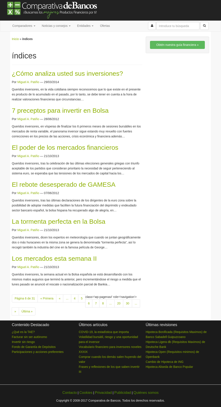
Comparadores (23, 25)
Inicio (15, 39)
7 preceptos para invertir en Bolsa (60, 110)
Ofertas (105, 25)
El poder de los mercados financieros (65, 147)
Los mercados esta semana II (54, 258)
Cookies (86, 393)
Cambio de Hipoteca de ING (164, 362)
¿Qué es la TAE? (23, 332)
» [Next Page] (15, 311)
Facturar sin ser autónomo (29, 337)
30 (127, 303)
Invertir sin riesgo (23, 342)
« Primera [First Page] (47, 298)
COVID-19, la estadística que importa (104, 332)
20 (119, 303)
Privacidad (103, 393)
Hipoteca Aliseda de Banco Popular (169, 366)
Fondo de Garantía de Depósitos (34, 347)
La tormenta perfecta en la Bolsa (59, 221)
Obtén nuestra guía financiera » (177, 45)
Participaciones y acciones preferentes (38, 352)
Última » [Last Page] (27, 311)
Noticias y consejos (56, 25)
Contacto (69, 393)
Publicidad (122, 393)
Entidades (85, 25)
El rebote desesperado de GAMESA (63, 184)
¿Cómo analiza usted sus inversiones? (67, 73)
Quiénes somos (146, 393)
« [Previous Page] (60, 298)
